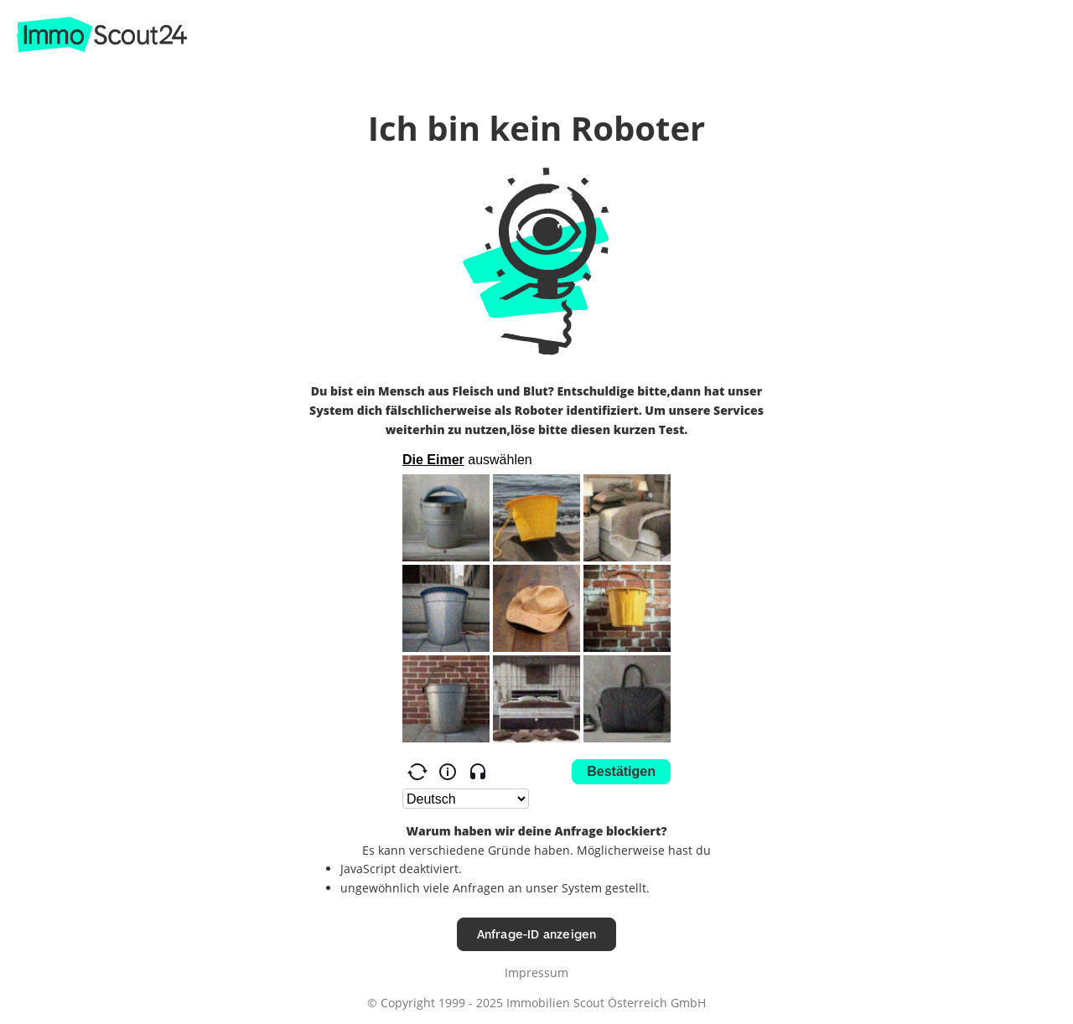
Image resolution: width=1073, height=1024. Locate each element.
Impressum (536, 972)
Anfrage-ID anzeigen (537, 934)
